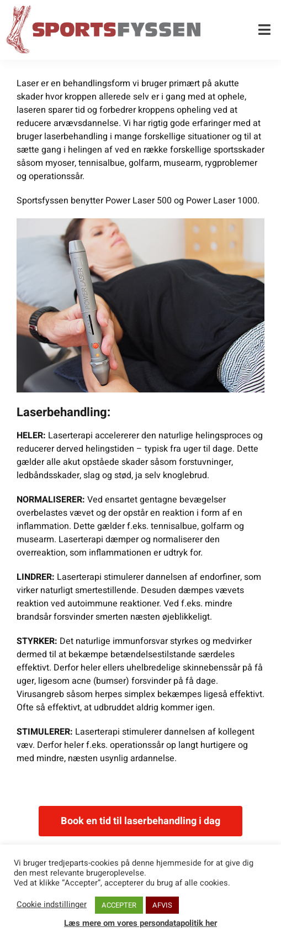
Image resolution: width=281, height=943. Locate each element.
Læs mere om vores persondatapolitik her (140, 923)
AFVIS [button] (162, 905)
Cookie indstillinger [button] (52, 905)
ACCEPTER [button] (119, 905)
